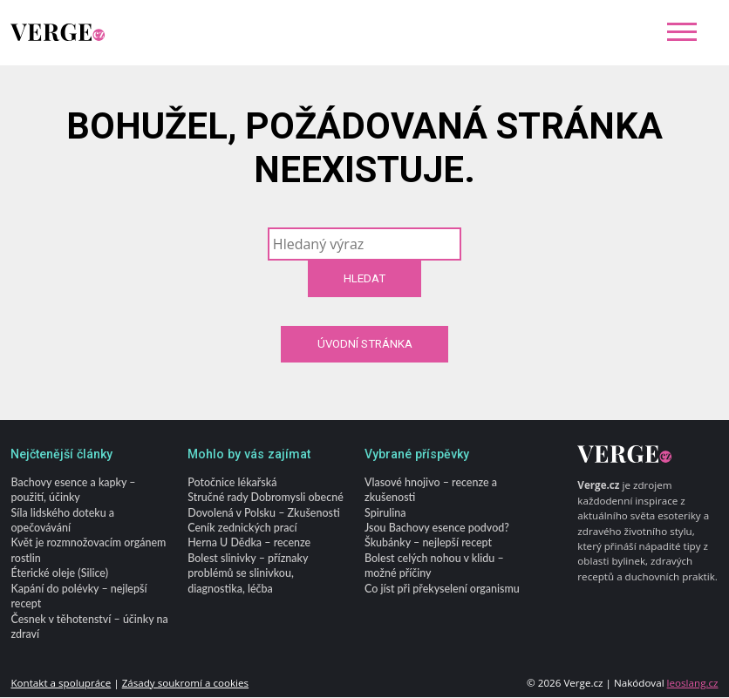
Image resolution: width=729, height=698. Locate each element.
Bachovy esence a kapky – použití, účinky (72, 490)
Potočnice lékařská (231, 482)
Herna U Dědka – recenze (248, 543)
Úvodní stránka (364, 343)
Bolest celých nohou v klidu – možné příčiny (434, 566)
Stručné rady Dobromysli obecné (265, 498)
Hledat (364, 278)
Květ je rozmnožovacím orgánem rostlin (88, 551)
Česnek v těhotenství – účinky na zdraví (88, 626)
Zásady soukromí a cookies (185, 682)
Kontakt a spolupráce (60, 682)
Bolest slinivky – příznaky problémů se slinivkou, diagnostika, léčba (247, 574)
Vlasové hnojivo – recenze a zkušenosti (430, 490)
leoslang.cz (693, 682)
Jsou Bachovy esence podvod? (436, 528)
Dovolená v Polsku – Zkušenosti (263, 512)
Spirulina (384, 512)
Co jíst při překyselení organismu (442, 589)
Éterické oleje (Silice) (59, 573)
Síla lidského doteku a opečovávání (62, 520)
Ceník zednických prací (241, 528)
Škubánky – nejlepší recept (428, 543)
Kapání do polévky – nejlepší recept (78, 597)
